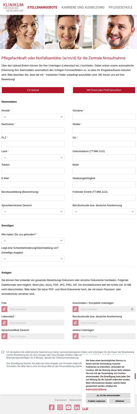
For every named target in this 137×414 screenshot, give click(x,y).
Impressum (60, 400)
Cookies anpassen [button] (96, 401)
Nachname (8, 124)
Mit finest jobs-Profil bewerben (104, 90)
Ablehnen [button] (119, 401)
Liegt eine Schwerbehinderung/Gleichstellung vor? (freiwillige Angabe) (29, 250)
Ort (75, 137)
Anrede (6, 110)
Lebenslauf (8, 316)
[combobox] (32, 117)
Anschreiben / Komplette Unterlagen (93, 303)
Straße (77, 124)
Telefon (5, 164)
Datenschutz (76, 400)
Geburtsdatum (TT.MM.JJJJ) (89, 151)
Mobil (76, 164)
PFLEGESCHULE (120, 7)
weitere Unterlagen (83, 330)
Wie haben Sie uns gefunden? (19, 234)
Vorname (79, 110)
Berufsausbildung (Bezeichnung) (19, 191)
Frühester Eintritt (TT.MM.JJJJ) (90, 191)
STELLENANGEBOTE (42, 7)
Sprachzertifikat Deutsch (15, 330)
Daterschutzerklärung (96, 389)
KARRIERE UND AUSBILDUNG (83, 7)
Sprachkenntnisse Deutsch (16, 205)
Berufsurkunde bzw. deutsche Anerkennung (97, 205)
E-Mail (5, 178)
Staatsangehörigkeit (84, 178)
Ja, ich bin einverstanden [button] (108, 395)
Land (5, 151)
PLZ (4, 137)
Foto (4, 303)
